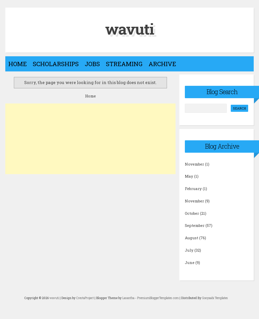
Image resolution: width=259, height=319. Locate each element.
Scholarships (56, 64)
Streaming (124, 64)
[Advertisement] (90, 138)
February (193, 188)
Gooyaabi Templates (215, 298)
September (195, 225)
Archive (162, 64)
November (194, 164)
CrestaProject (85, 298)
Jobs (92, 64)
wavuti (129, 29)
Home (17, 64)
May (189, 176)
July (189, 250)
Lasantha (128, 298)
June (189, 262)
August (191, 237)
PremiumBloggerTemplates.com (158, 298)
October (192, 213)
